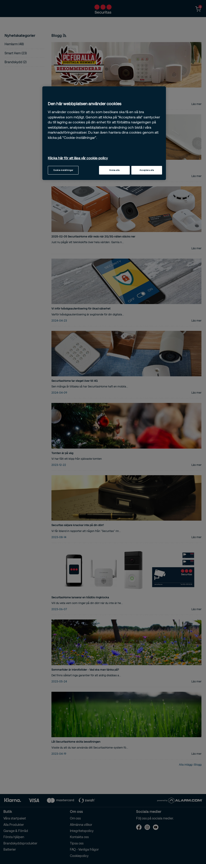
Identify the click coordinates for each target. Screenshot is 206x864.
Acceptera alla (147, 170)
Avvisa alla (114, 170)
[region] (104, 133)
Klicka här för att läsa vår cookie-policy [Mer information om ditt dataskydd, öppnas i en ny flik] (78, 158)
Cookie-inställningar (63, 170)
